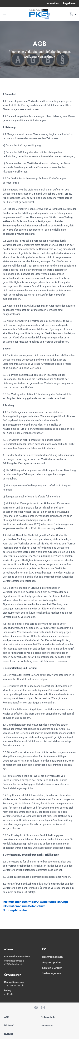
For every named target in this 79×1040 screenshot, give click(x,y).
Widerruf (8, 1025)
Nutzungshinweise (15, 910)
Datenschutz (48, 1017)
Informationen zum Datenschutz (24, 906)
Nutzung (8, 1033)
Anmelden (53, 3)
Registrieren (69, 3)
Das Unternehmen (52, 956)
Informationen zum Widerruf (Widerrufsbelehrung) (35, 901)
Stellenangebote (51, 973)
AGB (6, 1017)
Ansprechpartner (51, 962)
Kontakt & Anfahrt (52, 967)
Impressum (47, 1025)
